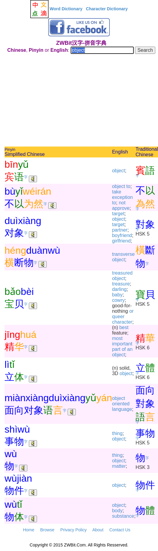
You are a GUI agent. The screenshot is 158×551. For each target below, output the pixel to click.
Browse (47, 529)
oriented (120, 403)
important (122, 343)
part (116, 349)
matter (119, 466)
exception (122, 197)
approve (120, 208)
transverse (123, 254)
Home (28, 529)
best (123, 327)
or (131, 311)
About (97, 529)
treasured (122, 273)
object (118, 170)
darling (119, 289)
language (122, 409)
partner (119, 230)
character (122, 322)
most (117, 338)
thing (117, 433)
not (122, 202)
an (130, 349)
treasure (121, 283)
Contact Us (119, 529)
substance (123, 516)
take (116, 191)
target (118, 213)
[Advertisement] (81, 101)
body (117, 510)
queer (118, 316)
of (124, 349)
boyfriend (122, 235)
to (128, 186)
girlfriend (121, 240)
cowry (118, 300)
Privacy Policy (73, 529)
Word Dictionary (66, 8)
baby (117, 294)
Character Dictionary (107, 8)
